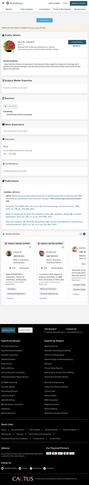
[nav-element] (80, 234)
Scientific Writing (8, 386)
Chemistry (11, 289)
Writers (9, 9)
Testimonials (6, 434)
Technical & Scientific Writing (56, 377)
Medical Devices (51, 346)
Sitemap (20, 434)
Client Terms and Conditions (40, 434)
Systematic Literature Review (56, 413)
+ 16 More (10, 298)
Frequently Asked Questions (54, 332)
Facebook (35, 468)
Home (3, 429)
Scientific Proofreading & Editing (57, 350)
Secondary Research (9, 391)
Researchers (80, 9)
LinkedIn (48, 468)
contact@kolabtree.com (74, 332)
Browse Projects (69, 429)
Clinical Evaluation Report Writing (14, 377)
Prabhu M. (51, 252)
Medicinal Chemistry (48, 289)
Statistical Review (8, 359)
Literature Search (8, 395)
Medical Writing (7, 368)
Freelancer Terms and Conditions (14, 438)
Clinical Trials (49, 391)
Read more (10, 284)
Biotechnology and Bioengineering (58, 359)
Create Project (77, 42)
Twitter (23, 468)
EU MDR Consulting (9, 382)
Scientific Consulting (9, 355)
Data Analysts (27, 9)
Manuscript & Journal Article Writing (59, 372)
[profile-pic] (9, 253)
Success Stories (17, 429)
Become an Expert (25, 330)
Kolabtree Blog (8, 468)
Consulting (10, 106)
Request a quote (34, 28)
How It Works (34, 429)
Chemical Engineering (49, 294)
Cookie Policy (55, 438)
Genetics (48, 363)
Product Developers (62, 9)
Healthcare (5, 408)
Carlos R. (17, 252)
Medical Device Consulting (12, 404)
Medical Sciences (51, 404)
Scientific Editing (8, 400)
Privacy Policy (38, 438)
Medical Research (8, 413)
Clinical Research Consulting (12, 372)
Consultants (44, 9)
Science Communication (54, 355)
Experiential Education (16, 294)
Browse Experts (51, 429)
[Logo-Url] (14, 3)
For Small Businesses (9, 346)
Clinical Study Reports (53, 368)
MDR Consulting (51, 400)
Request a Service (78, 3)
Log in (64, 3)
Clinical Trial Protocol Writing (56, 386)
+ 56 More (43, 298)
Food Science (6, 363)
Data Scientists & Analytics (12, 350)
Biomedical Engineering (54, 382)
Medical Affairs (50, 395)
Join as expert (54, 3)
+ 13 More (75, 294)
